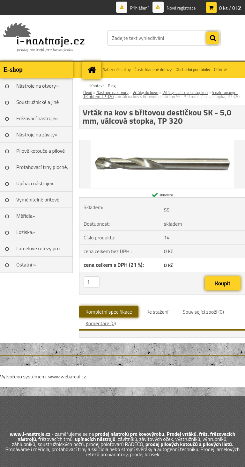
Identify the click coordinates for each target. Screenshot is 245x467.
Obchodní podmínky (192, 69)
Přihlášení (139, 7)
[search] (212, 38)
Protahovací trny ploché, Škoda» (42, 169)
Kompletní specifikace (108, 312)
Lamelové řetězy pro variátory (38, 250)
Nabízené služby (116, 69)
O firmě (220, 69)
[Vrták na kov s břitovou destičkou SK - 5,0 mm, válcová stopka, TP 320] (162, 143)
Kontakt (97, 86)
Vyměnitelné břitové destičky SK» (37, 202)
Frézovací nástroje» (37, 118)
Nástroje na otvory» (37, 86)
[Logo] (44, 38)
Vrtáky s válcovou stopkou (185, 92)
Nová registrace (181, 7)
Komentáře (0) (100, 323)
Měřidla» (25, 216)
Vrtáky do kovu (146, 92)
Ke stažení (157, 312)
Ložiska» (25, 232)
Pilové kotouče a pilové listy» (40, 153)
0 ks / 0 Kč (230, 8)
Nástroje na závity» (36, 134)
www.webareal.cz (67, 376)
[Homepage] (92, 70)
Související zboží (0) (203, 312)
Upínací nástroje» (35, 183)
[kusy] (92, 282)
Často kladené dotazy (153, 69)
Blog (112, 86)
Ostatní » (26, 264)
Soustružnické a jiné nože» (37, 104)
